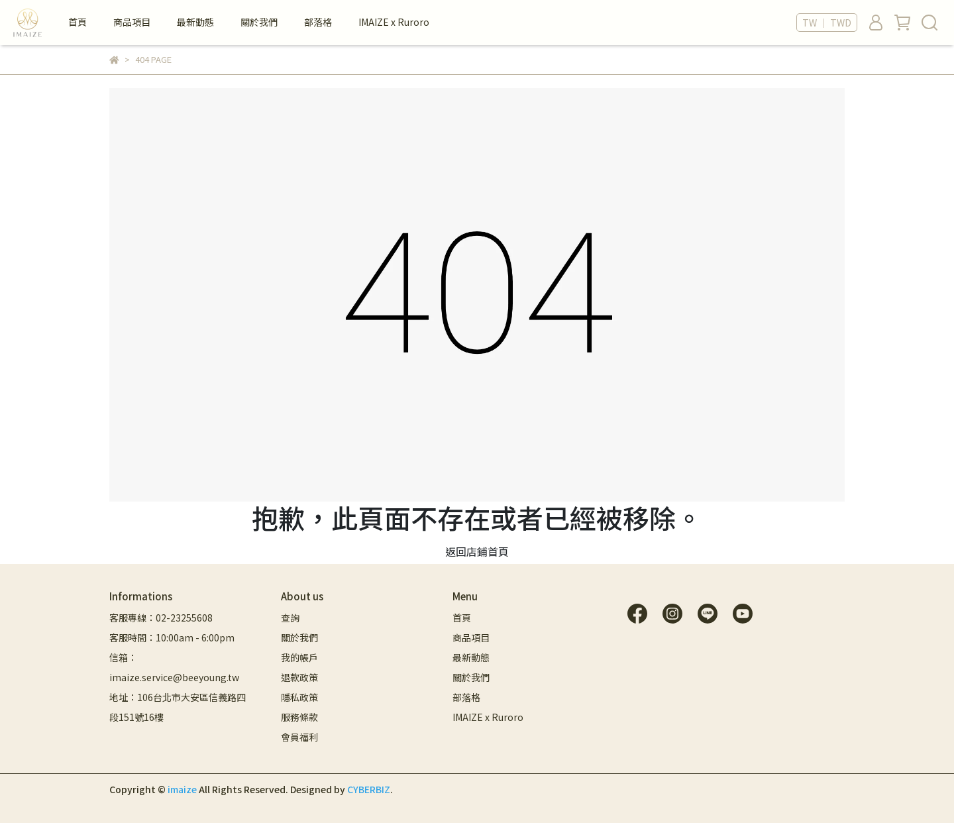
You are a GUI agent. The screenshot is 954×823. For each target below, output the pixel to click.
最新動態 (195, 21)
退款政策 (299, 677)
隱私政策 (299, 697)
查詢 (290, 617)
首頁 (77, 21)
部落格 (318, 21)
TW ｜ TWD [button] (826, 22)
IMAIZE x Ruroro (393, 21)
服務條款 (299, 717)
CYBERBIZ (368, 789)
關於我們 (259, 21)
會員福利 (299, 736)
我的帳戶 (299, 657)
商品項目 (131, 21)
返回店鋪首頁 (477, 551)
